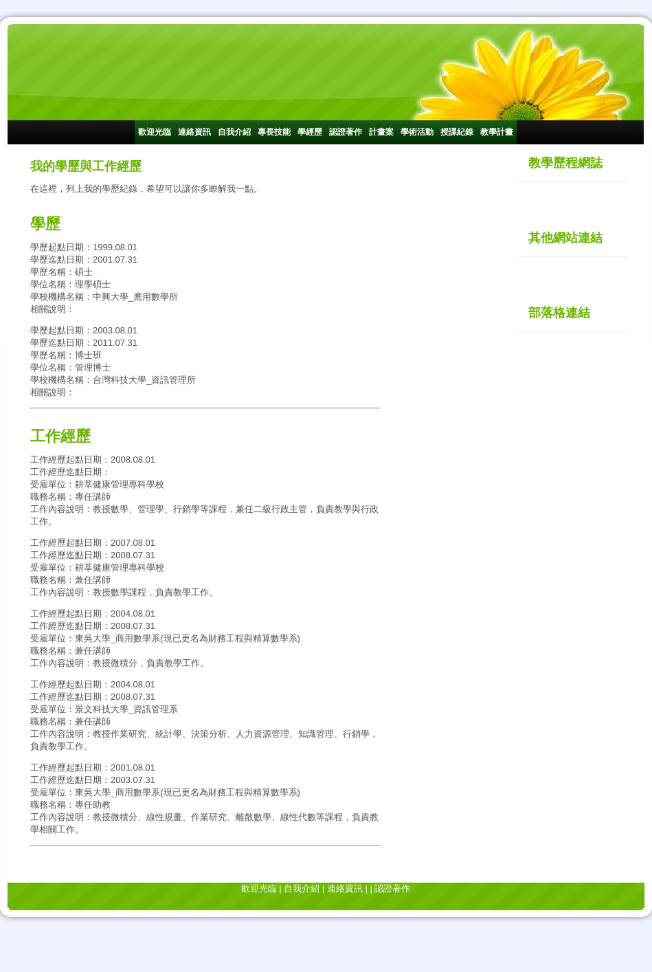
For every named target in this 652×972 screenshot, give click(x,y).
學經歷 (309, 132)
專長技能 (274, 132)
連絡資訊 (194, 132)
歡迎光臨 (154, 132)
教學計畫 (496, 132)
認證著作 (345, 132)
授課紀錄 (456, 132)
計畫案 (381, 132)
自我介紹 (234, 132)
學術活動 (417, 132)
